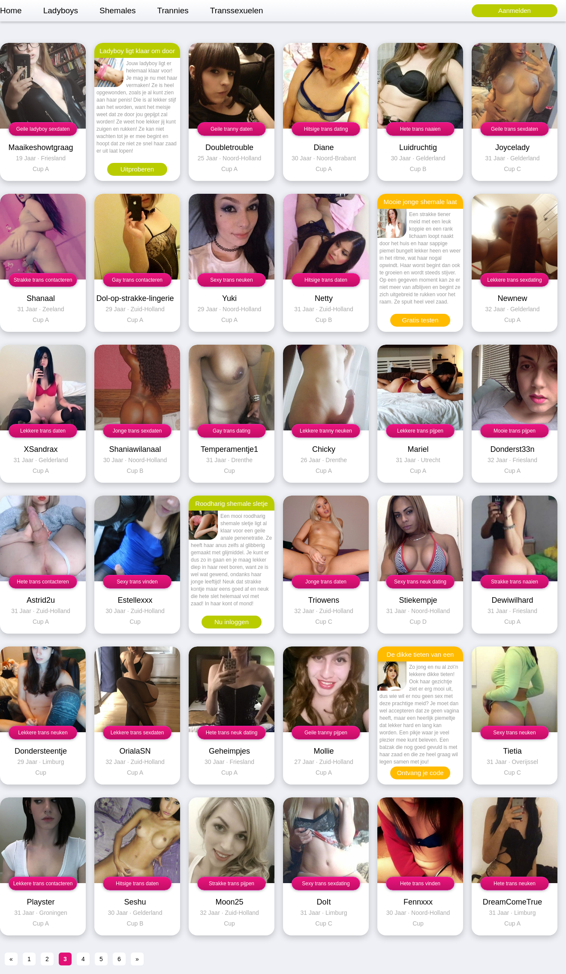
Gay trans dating (231, 431)
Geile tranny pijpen (325, 733)
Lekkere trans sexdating (514, 280)
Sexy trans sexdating (325, 884)
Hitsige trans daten (325, 280)
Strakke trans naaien (514, 582)
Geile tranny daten (232, 129)
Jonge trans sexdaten (137, 431)
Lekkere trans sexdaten (137, 733)
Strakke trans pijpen (231, 884)
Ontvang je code (420, 772)
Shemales (117, 10)
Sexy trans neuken (231, 280)
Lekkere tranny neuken (326, 431)
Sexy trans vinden (137, 582)
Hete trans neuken (515, 884)
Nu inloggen (231, 621)
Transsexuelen (236, 10)
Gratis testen (420, 320)
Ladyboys (60, 10)
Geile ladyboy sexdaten (43, 129)
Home (11, 10)
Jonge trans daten (325, 582)
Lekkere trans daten (43, 431)
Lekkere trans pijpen (420, 431)
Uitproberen (137, 169)
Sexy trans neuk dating (420, 582)
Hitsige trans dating (326, 129)
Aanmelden (514, 10)
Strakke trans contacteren (43, 280)
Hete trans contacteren (43, 582)
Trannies (173, 10)
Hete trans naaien (420, 129)
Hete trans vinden (420, 884)
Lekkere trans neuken (42, 733)
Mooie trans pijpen (515, 431)
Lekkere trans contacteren (43, 884)
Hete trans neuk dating (232, 733)
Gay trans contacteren (137, 280)
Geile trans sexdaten (514, 129)
